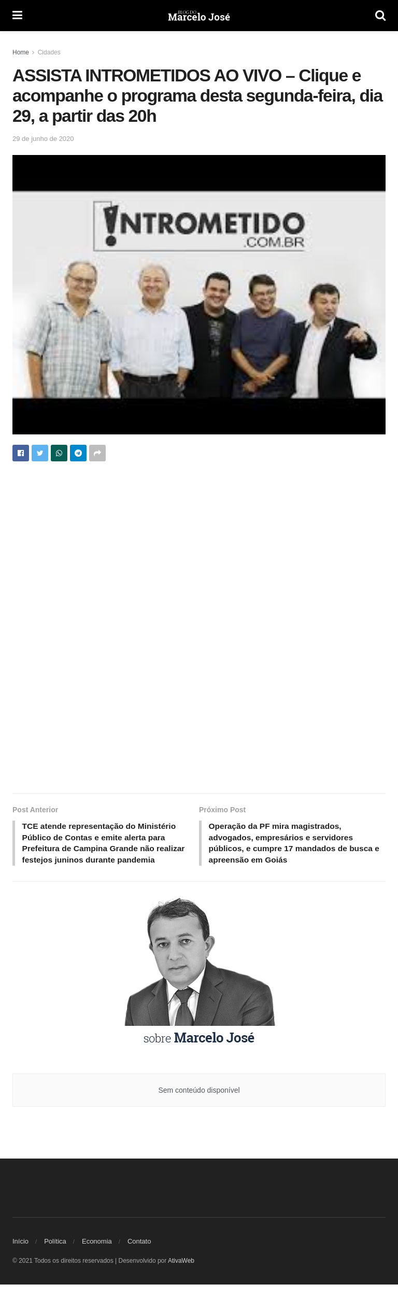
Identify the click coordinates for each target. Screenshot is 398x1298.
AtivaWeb (181, 1274)
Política (55, 1255)
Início (20, 1255)
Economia (97, 1255)
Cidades (49, 52)
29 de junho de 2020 (43, 139)
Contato (139, 1255)
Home (20, 52)
